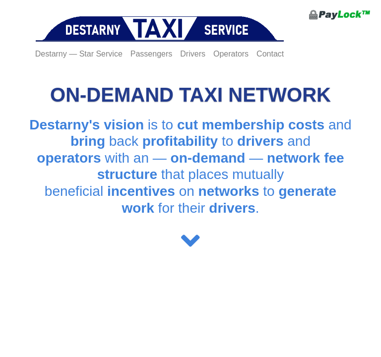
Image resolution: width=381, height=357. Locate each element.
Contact (270, 54)
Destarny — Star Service (79, 54)
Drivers (192, 54)
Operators (231, 54)
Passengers (151, 54)
